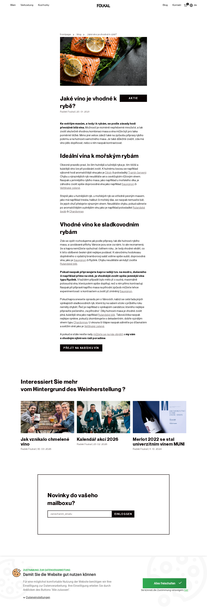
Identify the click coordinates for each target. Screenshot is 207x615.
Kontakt (176, 4)
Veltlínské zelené (70, 187)
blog (79, 34)
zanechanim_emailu (61, 514)
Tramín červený (137, 172)
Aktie (133, 98)
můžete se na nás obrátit (108, 334)
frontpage (65, 34)
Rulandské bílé (68, 263)
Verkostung (27, 4)
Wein (13, 4)
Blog (165, 4)
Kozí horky (43, 4)
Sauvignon (128, 184)
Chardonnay (76, 211)
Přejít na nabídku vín (81, 347)
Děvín (108, 172)
